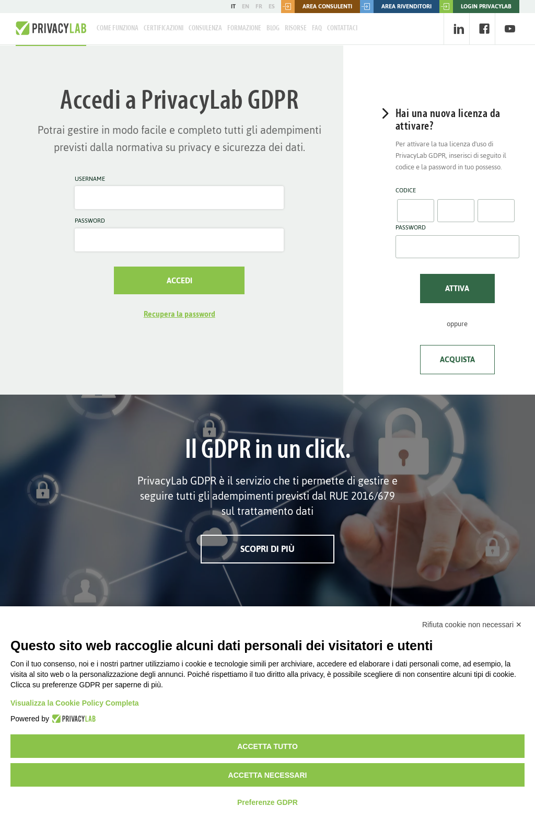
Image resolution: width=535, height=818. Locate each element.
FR (258, 6)
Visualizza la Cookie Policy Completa (74, 703)
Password (90, 221)
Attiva (457, 288)
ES (272, 6)
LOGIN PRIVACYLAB (475, 6)
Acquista (457, 359)
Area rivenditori (396, 6)
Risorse (296, 28)
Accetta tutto (267, 746)
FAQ (317, 28)
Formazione (244, 28)
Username (90, 179)
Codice (406, 190)
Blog (273, 28)
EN (245, 6)
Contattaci (342, 28)
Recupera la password (179, 314)
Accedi (179, 280)
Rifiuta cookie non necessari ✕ (472, 624)
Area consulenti (316, 6)
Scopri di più (267, 548)
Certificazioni (163, 28)
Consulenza (205, 28)
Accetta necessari (267, 775)
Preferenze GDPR (267, 802)
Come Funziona (117, 28)
